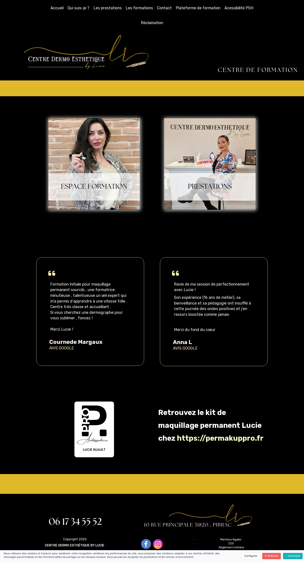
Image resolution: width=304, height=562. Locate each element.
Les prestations (107, 8)
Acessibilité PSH (239, 8)
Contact (164, 8)
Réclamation (152, 22)
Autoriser (292, 556)
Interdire (271, 556)
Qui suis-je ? (78, 8)
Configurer (250, 556)
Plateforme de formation (198, 8)
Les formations (139, 8)
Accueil (57, 8)
